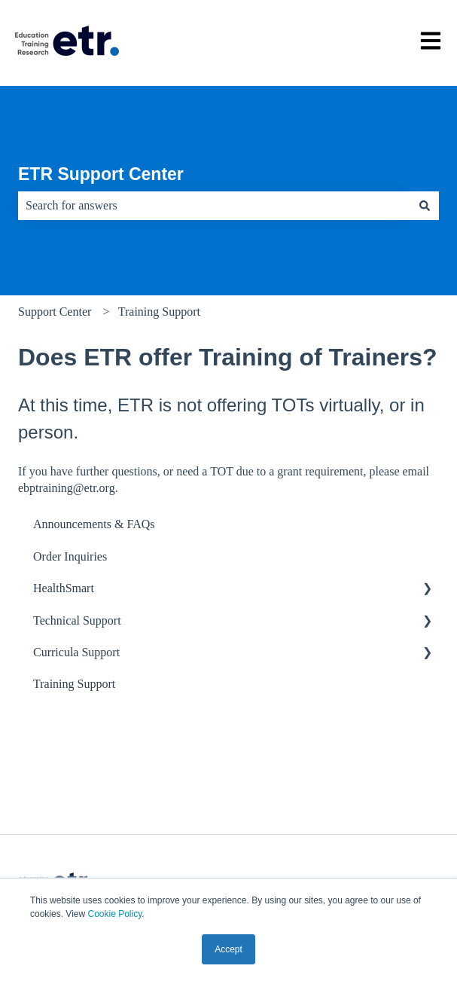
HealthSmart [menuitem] (63, 588)
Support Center (54, 311)
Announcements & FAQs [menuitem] (93, 524)
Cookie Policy (114, 914)
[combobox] (214, 205)
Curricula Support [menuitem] (76, 652)
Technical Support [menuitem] (77, 620)
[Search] (424, 205)
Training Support (159, 311)
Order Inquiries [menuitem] (70, 556)
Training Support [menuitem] (74, 683)
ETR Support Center (101, 174)
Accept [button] (228, 949)
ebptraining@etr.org (66, 487)
